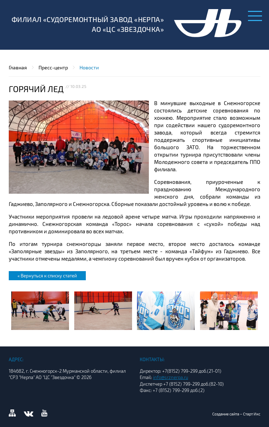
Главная (18, 67)
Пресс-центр (53, 67)
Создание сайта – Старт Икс (236, 414)
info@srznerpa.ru (170, 377)
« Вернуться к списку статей (47, 275)
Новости (89, 67)
